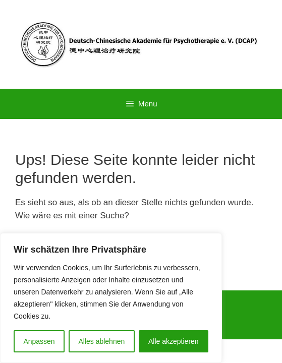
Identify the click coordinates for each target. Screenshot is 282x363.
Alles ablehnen (101, 341)
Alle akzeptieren (173, 341)
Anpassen (38, 341)
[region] (111, 298)
